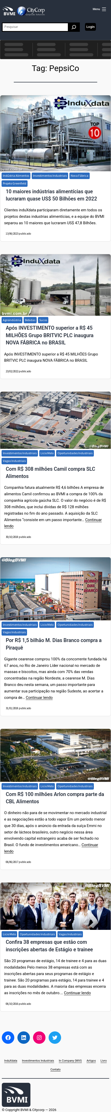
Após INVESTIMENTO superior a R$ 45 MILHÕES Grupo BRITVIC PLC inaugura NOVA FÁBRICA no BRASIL (50, 335)
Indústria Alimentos (16, 175)
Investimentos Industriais (50, 175)
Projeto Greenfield (14, 183)
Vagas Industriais (14, 461)
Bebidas (30, 320)
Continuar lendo (39, 697)
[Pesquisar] (74, 27)
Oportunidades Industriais (75, 453)
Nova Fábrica (79, 175)
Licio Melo (47, 453)
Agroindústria (12, 320)
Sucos (43, 320)
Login (90, 27)
